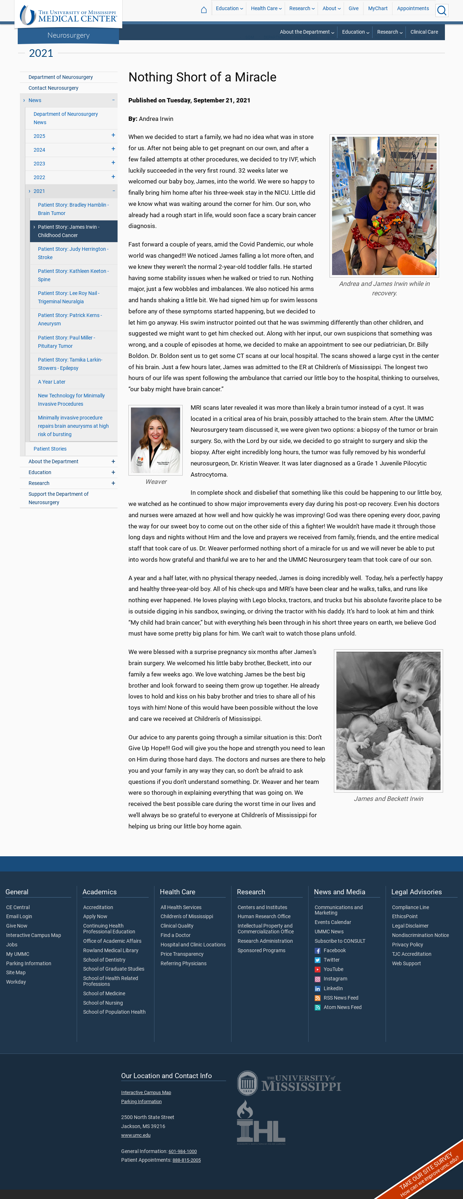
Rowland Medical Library (111, 960)
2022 (39, 187)
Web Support (406, 973)
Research (299, 10)
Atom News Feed (338, 1017)
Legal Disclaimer (410, 935)
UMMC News (329, 941)
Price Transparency (182, 964)
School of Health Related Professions (110, 991)
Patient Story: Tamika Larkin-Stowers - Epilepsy (70, 373)
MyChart (378, 10)
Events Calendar (333, 932)
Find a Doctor (176, 945)
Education (227, 10)
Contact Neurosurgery (53, 97)
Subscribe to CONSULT (340, 951)
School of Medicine (104, 1003)
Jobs (11, 954)
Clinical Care (424, 32)
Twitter (327, 969)
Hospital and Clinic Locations (193, 954)
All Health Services (181, 917)
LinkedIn (329, 998)
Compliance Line (410, 917)
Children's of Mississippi (187, 926)
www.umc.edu (135, 1144)
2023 (39, 173)
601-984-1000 (183, 1161)
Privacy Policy (407, 954)
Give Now (16, 935)
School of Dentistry (104, 969)
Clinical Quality (177, 935)
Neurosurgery (68, 35)
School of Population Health (114, 1022)
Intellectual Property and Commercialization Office (266, 938)
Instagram (331, 988)
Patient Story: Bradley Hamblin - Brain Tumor (73, 218)
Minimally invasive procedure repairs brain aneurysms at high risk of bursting (73, 435)
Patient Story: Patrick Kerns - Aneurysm (70, 329)
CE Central (18, 917)
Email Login (19, 926)
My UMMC (17, 964)
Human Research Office (264, 926)
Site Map (16, 982)
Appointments (413, 10)
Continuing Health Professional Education (109, 938)
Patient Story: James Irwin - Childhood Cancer (68, 240)
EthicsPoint (405, 926)
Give (353, 10)
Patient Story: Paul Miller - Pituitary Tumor (66, 351)
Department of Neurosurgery (61, 87)
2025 (39, 146)
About (329, 10)
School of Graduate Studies (113, 978)
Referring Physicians (184, 973)
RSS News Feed (336, 1007)
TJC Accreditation (412, 964)
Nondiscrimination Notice (420, 945)
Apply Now (95, 926)
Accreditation (98, 917)
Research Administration (265, 951)
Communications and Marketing (339, 920)
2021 (439, 47)
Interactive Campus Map (33, 945)
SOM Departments (346, 47)
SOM (249, 47)
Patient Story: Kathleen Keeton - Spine (73, 285)
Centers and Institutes (262, 917)
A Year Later (51, 391)
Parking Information (28, 973)
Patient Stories (50, 458)
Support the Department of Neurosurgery (59, 508)
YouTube (329, 979)
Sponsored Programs (261, 960)
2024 (39, 159)
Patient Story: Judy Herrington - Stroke (73, 263)
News (420, 47)
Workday (16, 992)
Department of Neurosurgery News (66, 128)
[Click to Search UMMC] (442, 10)
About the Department (305, 32)
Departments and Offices (291, 47)
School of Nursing (103, 1013)
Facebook (330, 960)
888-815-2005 (187, 1169)
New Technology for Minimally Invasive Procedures (71, 409)
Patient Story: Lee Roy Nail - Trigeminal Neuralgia (68, 307)
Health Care (264, 10)
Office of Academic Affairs (112, 951)
